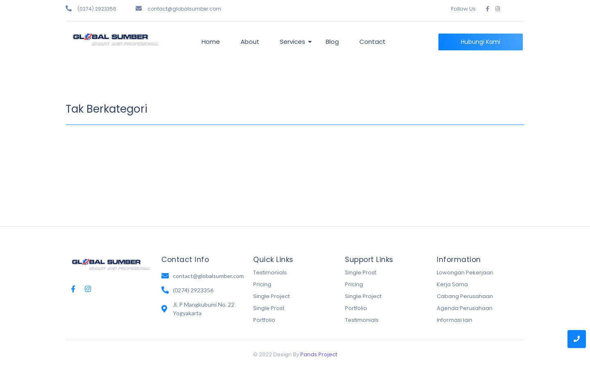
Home (211, 41)
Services (294, 41)
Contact (372, 41)
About (250, 41)
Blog (332, 41)
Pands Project (318, 354)
